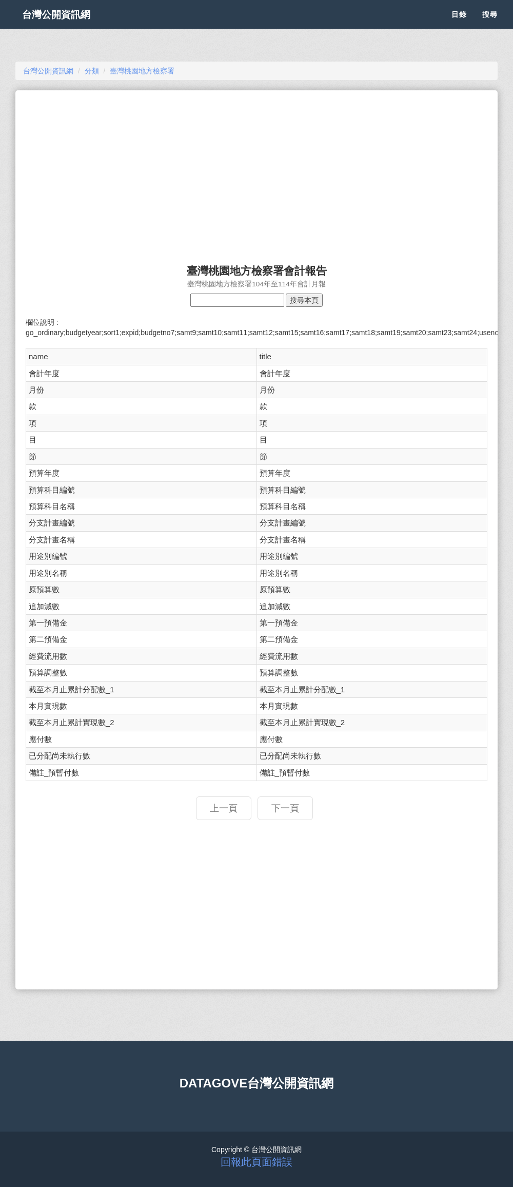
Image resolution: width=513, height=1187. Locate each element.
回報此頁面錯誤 (256, 1161)
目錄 (459, 25)
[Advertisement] (256, 172)
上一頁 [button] (224, 808)
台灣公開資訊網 (65, 25)
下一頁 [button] (285, 808)
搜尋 (490, 25)
